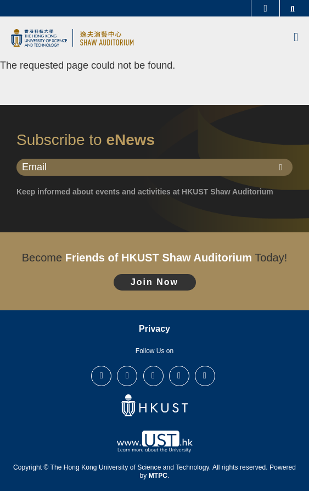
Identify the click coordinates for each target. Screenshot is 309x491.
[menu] (296, 37)
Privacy (154, 328)
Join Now (154, 282)
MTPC (158, 475)
